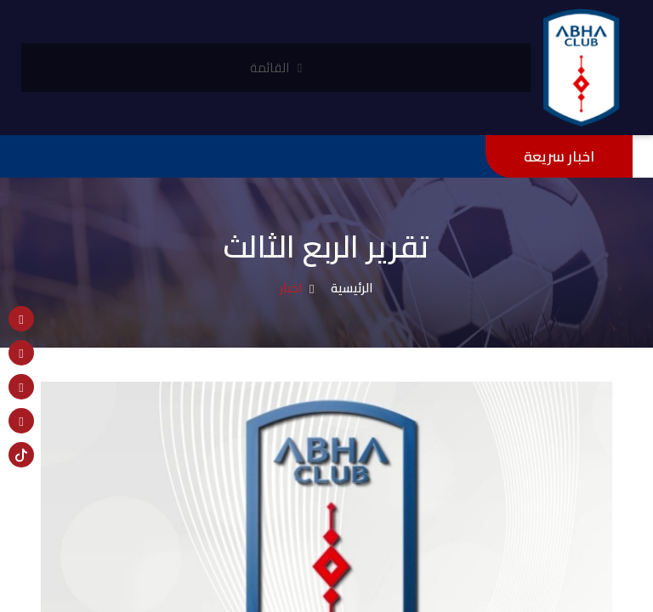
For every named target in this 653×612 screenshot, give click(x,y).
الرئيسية (352, 287)
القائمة (276, 67)
